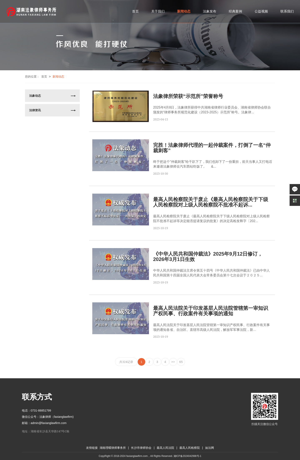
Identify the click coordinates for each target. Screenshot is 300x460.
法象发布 (209, 11)
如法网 (209, 448)
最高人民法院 (165, 448)
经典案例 (235, 11)
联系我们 (287, 11)
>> (173, 362)
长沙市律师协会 (141, 448)
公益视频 (261, 11)
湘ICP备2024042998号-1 (187, 456)
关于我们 (158, 11)
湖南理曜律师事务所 (113, 448)
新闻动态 (183, 11)
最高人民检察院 (189, 448)
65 (181, 362)
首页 (135, 11)
